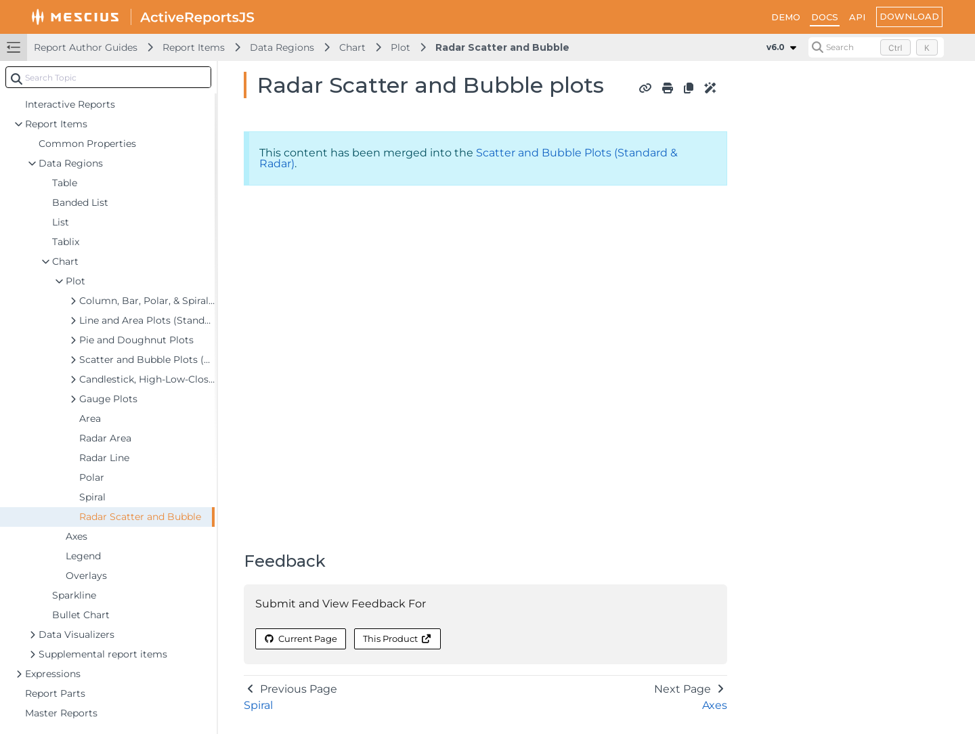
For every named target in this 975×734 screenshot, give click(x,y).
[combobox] (108, 77)
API (857, 17)
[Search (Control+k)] (876, 47)
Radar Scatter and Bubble (502, 47)
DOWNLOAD (909, 16)
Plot (400, 47)
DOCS (824, 17)
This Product (397, 638)
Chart (352, 47)
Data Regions (282, 47)
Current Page (300, 638)
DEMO (785, 17)
